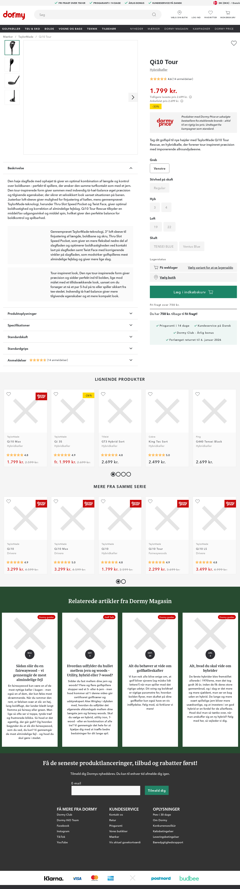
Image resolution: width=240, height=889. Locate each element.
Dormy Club (64, 835)
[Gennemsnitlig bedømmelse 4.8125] (109, 583)
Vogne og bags (70, 28)
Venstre (159, 161)
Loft (152, 211)
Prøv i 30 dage (162, 835)
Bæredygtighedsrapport (168, 863)
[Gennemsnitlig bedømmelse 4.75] (109, 476)
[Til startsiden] (14, 15)
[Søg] (154, 15)
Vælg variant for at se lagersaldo (210, 260)
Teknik (92, 28)
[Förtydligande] (190, 90)
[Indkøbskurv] (227, 14)
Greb (153, 152)
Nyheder (136, 28)
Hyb (153, 191)
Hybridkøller (158, 62)
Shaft (153, 230)
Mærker (154, 28)
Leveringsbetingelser (166, 858)
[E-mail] (105, 811)
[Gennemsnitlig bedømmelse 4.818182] (15, 476)
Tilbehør (109, 28)
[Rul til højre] (133, 97)
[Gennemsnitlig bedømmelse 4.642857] (38, 381)
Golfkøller (11, 28)
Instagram (63, 852)
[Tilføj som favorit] (234, 43)
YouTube (62, 863)
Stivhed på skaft (161, 172)
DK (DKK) (226, 3)
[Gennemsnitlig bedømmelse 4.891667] (15, 583)
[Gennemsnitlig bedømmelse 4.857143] (62, 476)
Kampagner (201, 28)
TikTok (61, 858)
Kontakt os (116, 835)
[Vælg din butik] (179, 13)
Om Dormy (160, 841)
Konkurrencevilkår (164, 846)
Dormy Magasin (176, 28)
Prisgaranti (115, 846)
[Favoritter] (210, 14)
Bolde (49, 28)
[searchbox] (89, 14)
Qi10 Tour (45, 36)
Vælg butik (165, 270)
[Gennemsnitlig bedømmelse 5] (156, 476)
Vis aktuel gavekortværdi (125, 863)
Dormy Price (224, 28)
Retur (112, 841)
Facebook (63, 846)
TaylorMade (25, 36)
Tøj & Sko (32, 28)
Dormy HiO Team (68, 841)
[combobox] (98, 14)
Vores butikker (118, 852)
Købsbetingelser (163, 852)
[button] (196, 13)
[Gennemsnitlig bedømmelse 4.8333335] (203, 583)
